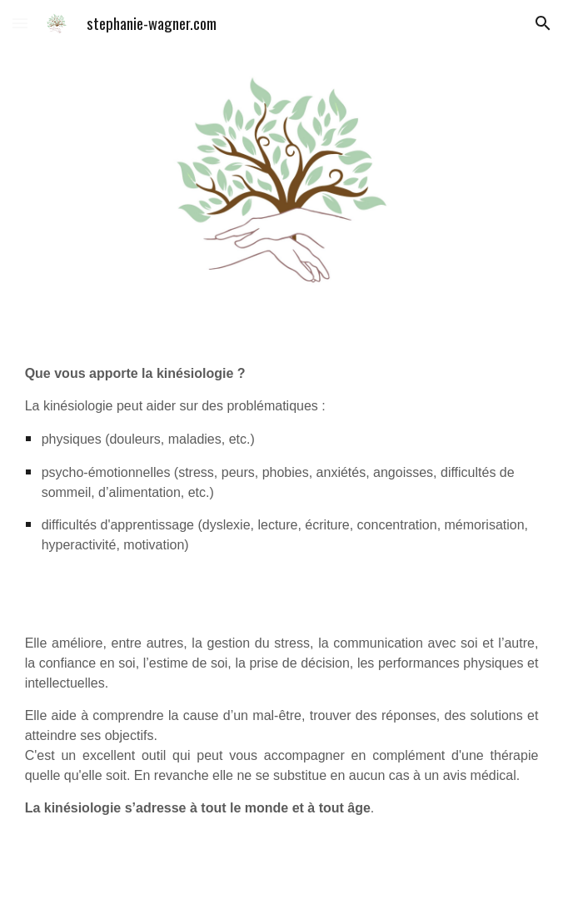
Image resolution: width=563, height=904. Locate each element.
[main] (282, 459)
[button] (20, 23)
